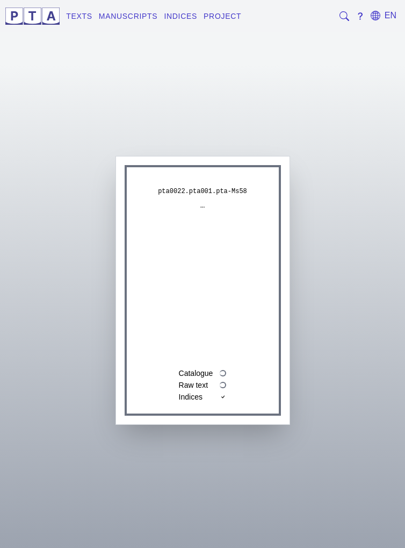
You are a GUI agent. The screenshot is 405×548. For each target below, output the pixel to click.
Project (222, 16)
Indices (180, 16)
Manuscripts (128, 16)
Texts (79, 16)
